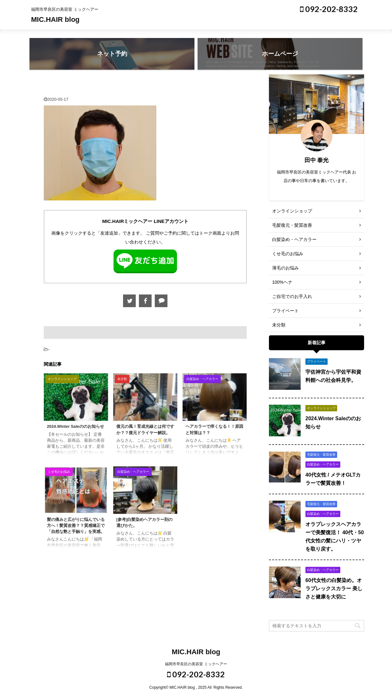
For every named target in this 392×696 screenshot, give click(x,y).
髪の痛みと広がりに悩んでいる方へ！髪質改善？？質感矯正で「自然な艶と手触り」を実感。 (76, 525)
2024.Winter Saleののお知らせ (75, 426)
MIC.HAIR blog (55, 19)
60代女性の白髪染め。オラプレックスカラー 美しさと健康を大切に (334, 588)
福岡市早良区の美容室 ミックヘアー (196, 664)
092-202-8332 (329, 9)
